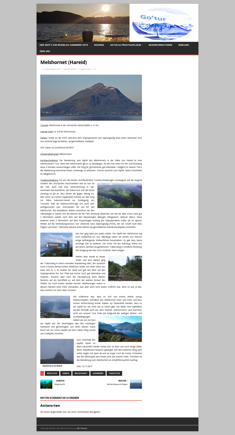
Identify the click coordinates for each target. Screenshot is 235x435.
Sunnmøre (98, 373)
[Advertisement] (170, 84)
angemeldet (56, 411)
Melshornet (81, 373)
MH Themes (82, 428)
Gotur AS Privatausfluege (125, 44)
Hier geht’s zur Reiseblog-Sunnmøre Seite (64, 44)
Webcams (183, 44)
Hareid (65, 373)
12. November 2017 (52, 69)
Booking (99, 44)
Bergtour (52, 373)
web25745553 (70, 69)
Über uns (45, 51)
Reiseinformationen (160, 44)
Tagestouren (85, 69)
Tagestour (114, 373)
